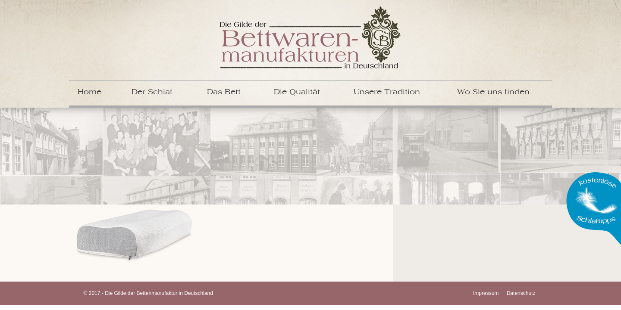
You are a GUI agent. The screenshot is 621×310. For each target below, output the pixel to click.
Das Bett (224, 92)
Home (89, 92)
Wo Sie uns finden (493, 92)
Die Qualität (297, 92)
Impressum (486, 293)
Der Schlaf (152, 92)
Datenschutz (521, 293)
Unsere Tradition (387, 92)
